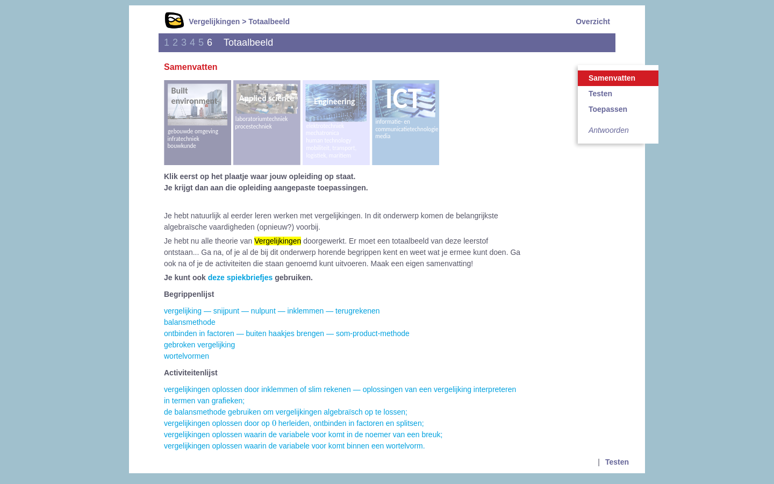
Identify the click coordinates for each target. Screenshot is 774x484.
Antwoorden (609, 130)
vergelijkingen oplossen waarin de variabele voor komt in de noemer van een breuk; (303, 434)
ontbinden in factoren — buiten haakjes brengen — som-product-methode (287, 333)
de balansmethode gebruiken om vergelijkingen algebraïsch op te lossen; (285, 412)
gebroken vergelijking (199, 344)
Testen (600, 93)
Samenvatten (612, 78)
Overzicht (593, 21)
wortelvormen (186, 356)
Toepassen (608, 109)
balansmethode (190, 322)
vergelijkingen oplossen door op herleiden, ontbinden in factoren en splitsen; (294, 423)
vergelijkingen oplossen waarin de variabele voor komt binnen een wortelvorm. (294, 446)
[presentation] (274, 423)
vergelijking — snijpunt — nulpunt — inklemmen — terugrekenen (272, 311)
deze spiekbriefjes (240, 277)
